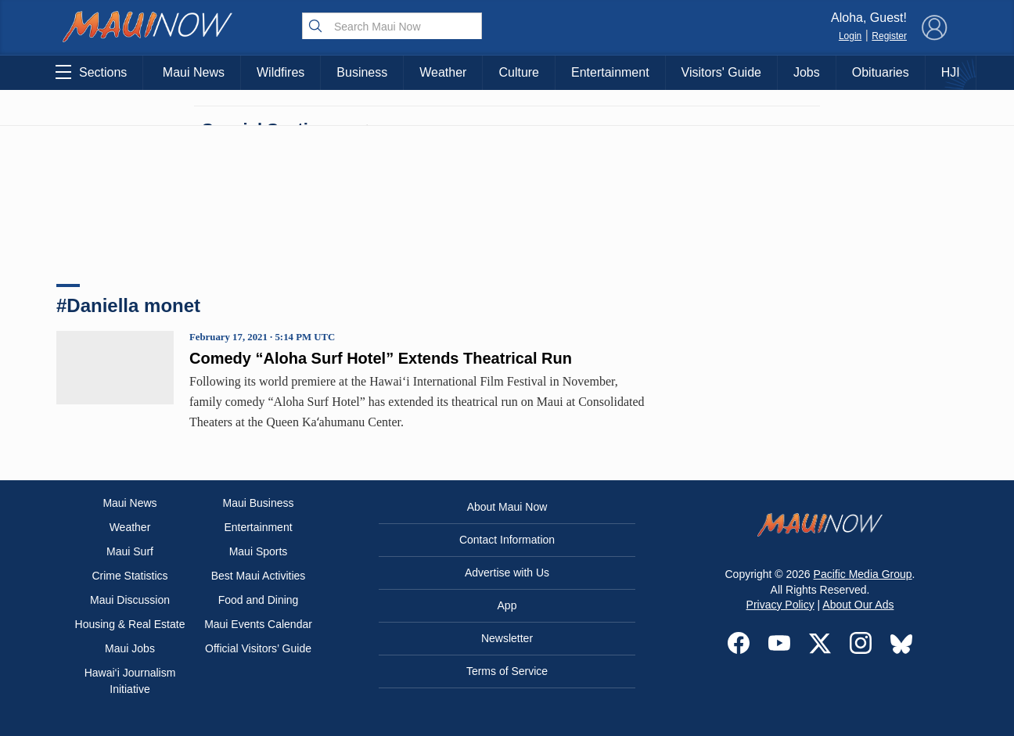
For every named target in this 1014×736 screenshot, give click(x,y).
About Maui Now (507, 507)
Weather (442, 72)
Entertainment (610, 72)
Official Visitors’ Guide (258, 648)
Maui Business (257, 503)
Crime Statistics (129, 575)
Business (361, 72)
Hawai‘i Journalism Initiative (130, 680)
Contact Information (507, 539)
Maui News (194, 72)
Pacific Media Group (863, 574)
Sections (91, 72)
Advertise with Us (507, 572)
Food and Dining (258, 600)
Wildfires (280, 72)
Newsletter (507, 638)
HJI (950, 72)
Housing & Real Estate (130, 624)
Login (850, 36)
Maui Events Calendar (258, 624)
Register (889, 36)
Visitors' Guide (721, 72)
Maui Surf (129, 551)
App (507, 605)
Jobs (806, 72)
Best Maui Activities (258, 575)
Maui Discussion (130, 600)
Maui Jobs (130, 648)
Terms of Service (507, 671)
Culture (518, 72)
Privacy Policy (780, 604)
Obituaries (880, 72)
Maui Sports (258, 551)
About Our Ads (858, 604)
